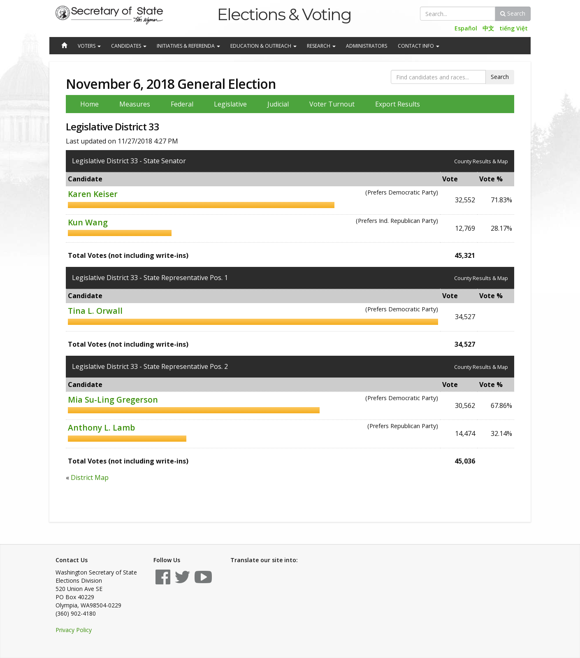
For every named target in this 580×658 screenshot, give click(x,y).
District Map (90, 477)
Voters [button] (89, 45)
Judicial (278, 104)
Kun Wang (88, 222)
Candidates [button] (128, 45)
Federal (182, 104)
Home (89, 104)
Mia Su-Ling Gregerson (113, 399)
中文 (488, 28)
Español (466, 28)
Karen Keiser (93, 193)
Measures (134, 104)
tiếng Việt (513, 28)
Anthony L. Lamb (101, 427)
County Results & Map (481, 161)
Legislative (230, 104)
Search (512, 13)
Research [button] (321, 45)
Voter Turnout (332, 104)
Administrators (366, 45)
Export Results (397, 104)
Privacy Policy (74, 630)
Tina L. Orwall (95, 310)
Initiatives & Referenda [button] (188, 45)
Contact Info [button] (418, 45)
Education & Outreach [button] (263, 45)
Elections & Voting (284, 14)
